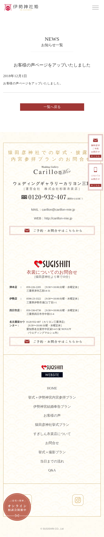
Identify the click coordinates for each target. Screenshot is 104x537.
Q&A (52, 470)
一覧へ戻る (52, 107)
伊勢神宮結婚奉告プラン (52, 406)
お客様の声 (52, 415)
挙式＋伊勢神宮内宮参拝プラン (52, 397)
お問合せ (52, 443)
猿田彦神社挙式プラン (52, 424)
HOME (52, 388)
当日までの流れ (52, 461)
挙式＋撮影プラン (52, 452)
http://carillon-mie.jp (58, 218)
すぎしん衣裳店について (52, 434)
